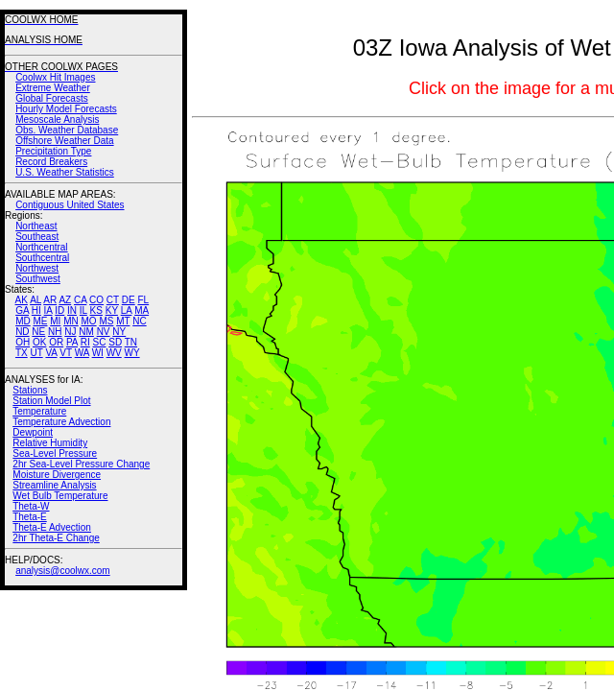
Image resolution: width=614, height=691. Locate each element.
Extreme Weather (52, 88)
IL (83, 310)
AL (35, 300)
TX (21, 352)
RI (85, 342)
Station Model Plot (51, 400)
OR (56, 342)
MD (23, 321)
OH (22, 342)
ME (40, 321)
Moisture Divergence (56, 474)
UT (37, 352)
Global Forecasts (51, 98)
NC (139, 321)
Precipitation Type (53, 151)
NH (54, 331)
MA (141, 310)
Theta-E (29, 517)
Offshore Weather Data (64, 140)
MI (55, 321)
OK (39, 342)
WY (132, 352)
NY (119, 331)
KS (96, 310)
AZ (65, 300)
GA (22, 310)
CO (96, 300)
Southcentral (42, 257)
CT (112, 300)
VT (65, 352)
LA (126, 310)
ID (59, 310)
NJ (70, 331)
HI (36, 310)
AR (50, 300)
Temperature (39, 411)
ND (22, 331)
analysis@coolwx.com (62, 570)
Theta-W (30, 506)
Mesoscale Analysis (57, 119)
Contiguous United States (69, 205)
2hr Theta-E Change (55, 538)
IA (48, 310)
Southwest (37, 279)
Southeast (37, 236)
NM (86, 331)
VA (51, 352)
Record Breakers (51, 161)
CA (80, 300)
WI (98, 352)
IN (72, 310)
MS (106, 321)
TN (131, 342)
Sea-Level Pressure (54, 453)
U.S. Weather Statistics (64, 172)
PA (72, 342)
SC (99, 342)
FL (143, 300)
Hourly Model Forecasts (66, 109)
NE (38, 331)
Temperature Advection (61, 422)
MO (88, 321)
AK (21, 300)
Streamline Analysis (54, 485)
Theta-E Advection (51, 527)
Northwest (37, 268)
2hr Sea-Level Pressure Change (81, 464)
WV (114, 352)
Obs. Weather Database (66, 130)
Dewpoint (32, 432)
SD (115, 342)
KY (112, 310)
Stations (29, 390)
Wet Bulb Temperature (59, 495)
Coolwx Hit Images (55, 77)
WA (82, 352)
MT (123, 321)
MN (71, 321)
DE (128, 300)
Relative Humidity (49, 443)
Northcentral (41, 247)
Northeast (36, 226)
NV (103, 331)
